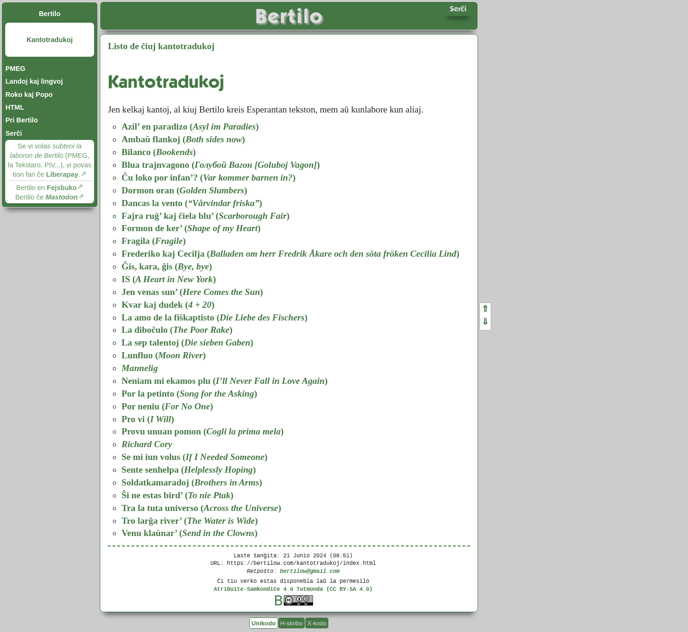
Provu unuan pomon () (203, 431)
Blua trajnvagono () (221, 165)
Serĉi (13, 133)
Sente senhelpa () (189, 470)
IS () (169, 279)
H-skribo (291, 623)
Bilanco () (159, 152)
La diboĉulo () (177, 330)
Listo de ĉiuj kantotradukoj (161, 46)
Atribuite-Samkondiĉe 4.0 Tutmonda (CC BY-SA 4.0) (293, 588)
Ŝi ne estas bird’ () (178, 495)
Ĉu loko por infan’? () (209, 177)
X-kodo (317, 623)
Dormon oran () (184, 190)
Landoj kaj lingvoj (34, 81)
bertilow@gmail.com (310, 570)
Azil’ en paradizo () (190, 126)
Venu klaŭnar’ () (190, 533)
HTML (14, 107)
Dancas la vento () (192, 203)
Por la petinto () (189, 393)
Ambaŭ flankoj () (183, 139)
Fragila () (154, 241)
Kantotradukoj (49, 39)
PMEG (15, 68)
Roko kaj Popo (28, 94)
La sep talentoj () (187, 342)
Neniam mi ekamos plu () (225, 381)
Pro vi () (148, 419)
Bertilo (50, 13)
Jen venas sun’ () (192, 292)
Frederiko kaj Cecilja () (290, 254)
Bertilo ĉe (46, 197)
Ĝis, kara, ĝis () (167, 266)
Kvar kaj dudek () (168, 305)
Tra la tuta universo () (201, 508)
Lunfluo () (164, 355)
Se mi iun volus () (195, 457)
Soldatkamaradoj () (192, 482)
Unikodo (264, 623)
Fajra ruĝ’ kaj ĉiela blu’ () (205, 216)
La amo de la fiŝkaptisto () (214, 317)
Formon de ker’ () (191, 228)
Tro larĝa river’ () (190, 521)
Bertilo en (46, 187)
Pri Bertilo (21, 120)
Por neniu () (167, 406)
